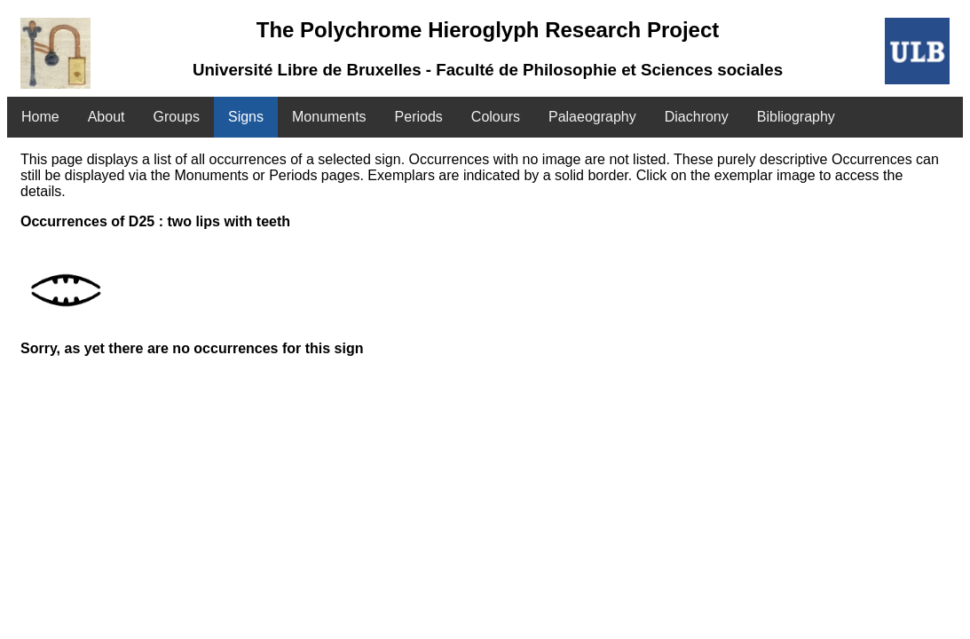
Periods (419, 116)
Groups (177, 116)
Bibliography (796, 116)
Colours (495, 116)
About (106, 116)
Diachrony (697, 116)
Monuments (329, 116)
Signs (246, 116)
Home (40, 116)
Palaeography (592, 116)
